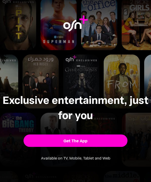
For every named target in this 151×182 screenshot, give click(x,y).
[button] (76, 140)
